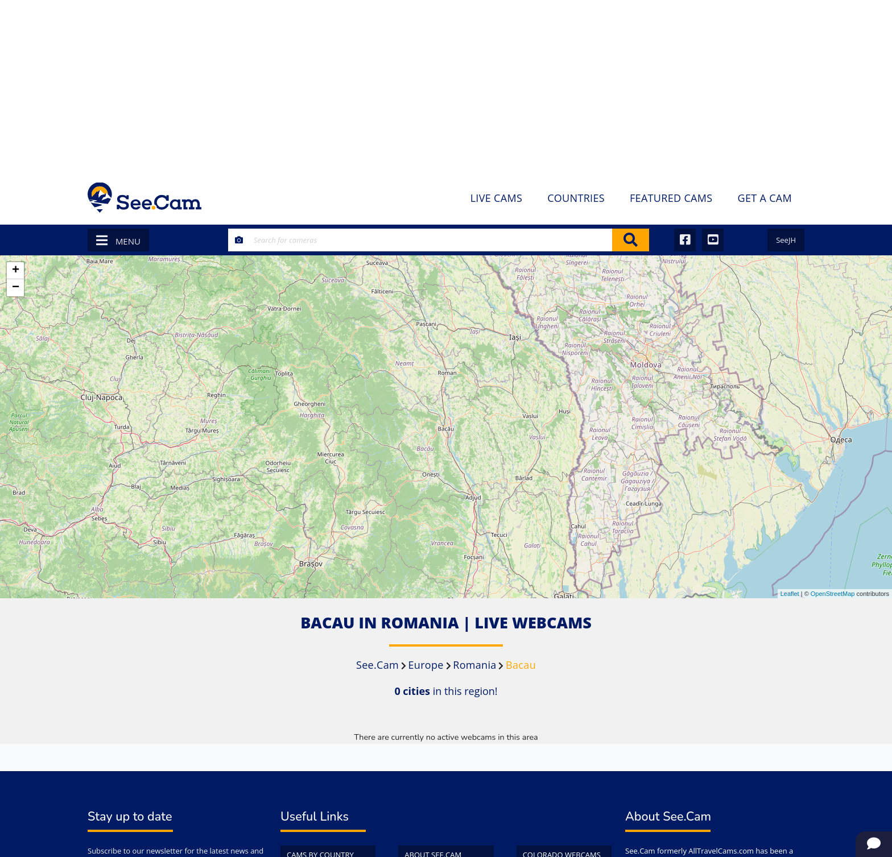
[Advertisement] (446, 85)
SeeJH (786, 240)
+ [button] (15, 270)
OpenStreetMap (833, 593)
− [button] (15, 287)
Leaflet (789, 593)
